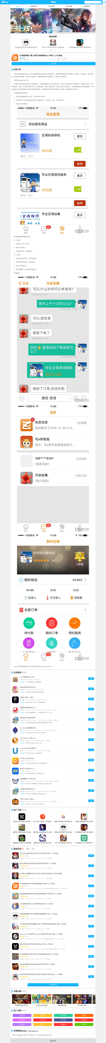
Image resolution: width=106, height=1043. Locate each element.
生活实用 (22, 58)
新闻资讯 (34, 6)
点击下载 (53, 63)
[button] (50, 50)
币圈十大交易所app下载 (19, 1035)
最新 (27, 849)
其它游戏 (69, 6)
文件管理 (51, 6)
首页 (17, 6)
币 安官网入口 (31, 1035)
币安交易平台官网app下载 (44, 1035)
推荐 (22, 849)
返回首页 (53, 1041)
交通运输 (87, 6)
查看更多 (23, 672)
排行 (33, 849)
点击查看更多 (53, 984)
